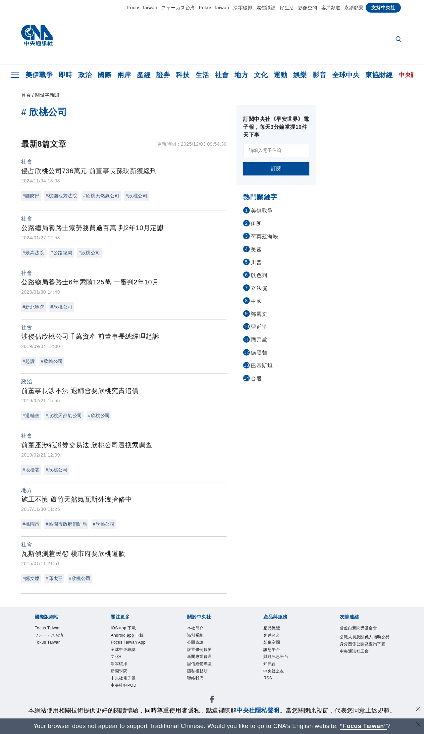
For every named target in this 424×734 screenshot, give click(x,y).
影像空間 (307, 7)
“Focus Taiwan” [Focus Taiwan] (363, 726)
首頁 (26, 95)
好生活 (287, 7)
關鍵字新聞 (47, 95)
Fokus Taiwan (214, 7)
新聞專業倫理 (199, 656)
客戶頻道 (331, 7)
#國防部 (31, 195)
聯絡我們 (195, 678)
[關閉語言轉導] (418, 725)
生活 (202, 74)
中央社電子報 (123, 678)
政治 (85, 74)
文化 (261, 74)
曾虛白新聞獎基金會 (358, 628)
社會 (222, 74)
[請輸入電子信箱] (276, 150)
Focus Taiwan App (128, 642)
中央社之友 (273, 671)
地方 (241, 74)
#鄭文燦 (31, 578)
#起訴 (29, 361)
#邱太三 (54, 578)
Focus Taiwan (142, 7)
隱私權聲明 (197, 671)
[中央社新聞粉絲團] (212, 700)
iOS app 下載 (123, 628)
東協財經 (379, 74)
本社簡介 (195, 628)
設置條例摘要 (199, 649)
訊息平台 (271, 649)
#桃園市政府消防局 (66, 524)
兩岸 (124, 74)
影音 (319, 74)
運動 (280, 74)
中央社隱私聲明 (258, 710)
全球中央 (345, 74)
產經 (143, 74)
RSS (267, 678)
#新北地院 (33, 307)
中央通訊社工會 (354, 651)
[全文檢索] (399, 39)
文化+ (116, 656)
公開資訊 (195, 642)
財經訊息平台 (275, 656)
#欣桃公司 (136, 195)
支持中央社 (383, 7)
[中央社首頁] (37, 37)
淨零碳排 (242, 7)
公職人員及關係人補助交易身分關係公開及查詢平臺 (365, 641)
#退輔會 (31, 415)
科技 (182, 74)
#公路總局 (61, 252)
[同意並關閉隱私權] (418, 709)
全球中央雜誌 (123, 649)
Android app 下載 (127, 635)
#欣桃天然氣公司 (101, 195)
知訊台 (269, 663)
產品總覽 (271, 628)
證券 (163, 74)
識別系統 (195, 635)
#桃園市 (31, 524)
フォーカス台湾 (178, 7)
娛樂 (300, 74)
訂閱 (276, 168)
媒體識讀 (266, 7)
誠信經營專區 (199, 663)
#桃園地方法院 (61, 195)
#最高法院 (33, 252)
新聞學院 (119, 671)
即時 (65, 74)
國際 (104, 74)
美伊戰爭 (39, 74)
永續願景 (354, 7)
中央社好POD (123, 685)
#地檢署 (31, 469)
